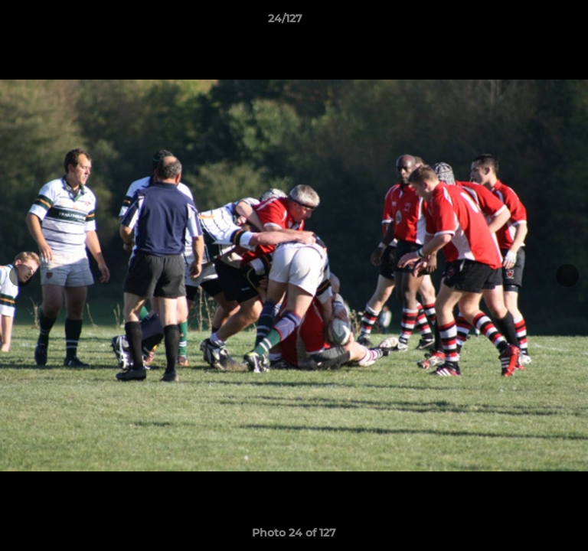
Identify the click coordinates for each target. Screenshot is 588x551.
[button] (533, 22)
